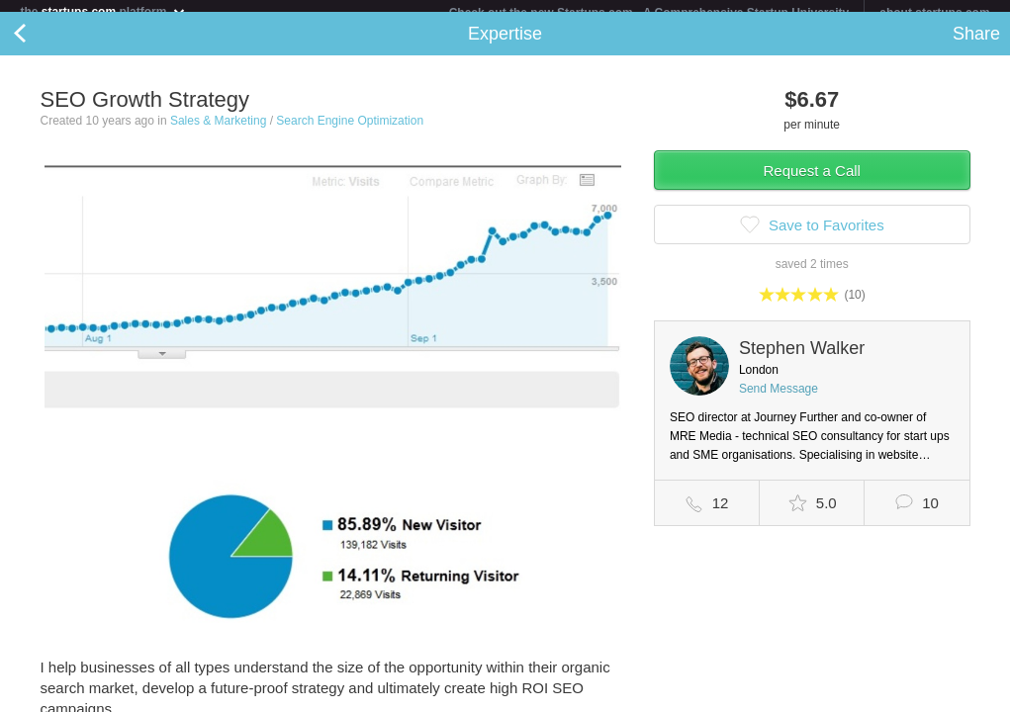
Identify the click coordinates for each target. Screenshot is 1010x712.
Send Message (778, 400)
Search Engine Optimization (349, 132)
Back (39, 45)
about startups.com (934, 13)
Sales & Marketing (218, 132)
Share (976, 45)
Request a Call (812, 182)
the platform (103, 11)
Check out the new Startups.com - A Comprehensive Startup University (649, 13)
